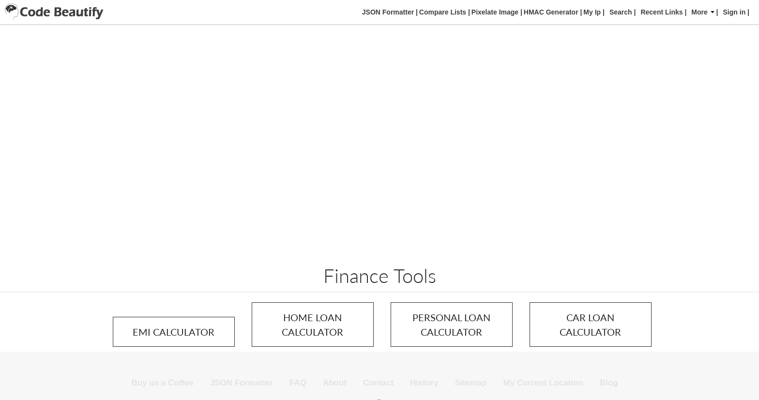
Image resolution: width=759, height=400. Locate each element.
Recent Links (661, 12)
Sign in (734, 12)
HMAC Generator (550, 12)
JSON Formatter (387, 12)
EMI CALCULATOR (173, 332)
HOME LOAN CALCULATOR (312, 324)
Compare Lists (441, 12)
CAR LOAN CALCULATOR (590, 324)
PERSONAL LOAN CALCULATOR (451, 324)
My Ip (591, 12)
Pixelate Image (494, 12)
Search (620, 12)
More (702, 12)
